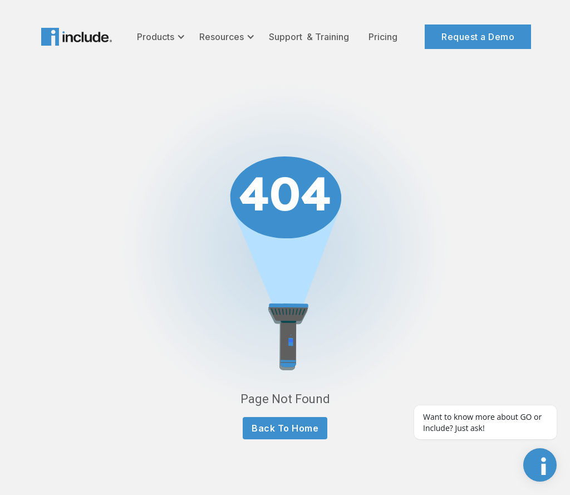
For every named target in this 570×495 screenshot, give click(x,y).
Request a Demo (477, 36)
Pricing (382, 36)
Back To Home (285, 428)
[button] (160, 36)
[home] (76, 36)
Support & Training (309, 36)
